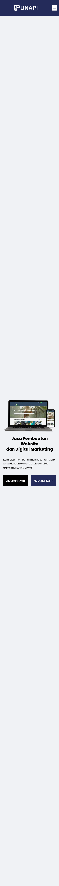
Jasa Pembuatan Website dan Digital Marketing (29, 444)
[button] (54, 8)
